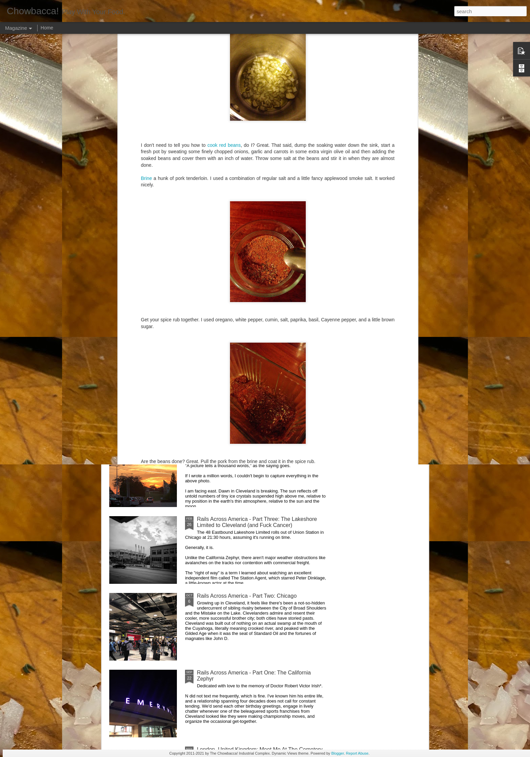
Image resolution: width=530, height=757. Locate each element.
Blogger (337, 753)
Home (47, 27)
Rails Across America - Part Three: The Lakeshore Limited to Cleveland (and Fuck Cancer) (257, 522)
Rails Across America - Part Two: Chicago (247, 596)
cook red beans (224, 39)
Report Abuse (357, 753)
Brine (146, 72)
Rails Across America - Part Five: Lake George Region (228, 314)
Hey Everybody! (216, 365)
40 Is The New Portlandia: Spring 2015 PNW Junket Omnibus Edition (303, 317)
